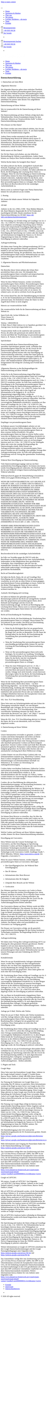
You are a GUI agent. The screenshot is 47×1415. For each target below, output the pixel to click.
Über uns (8, 15)
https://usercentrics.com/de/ (30, 854)
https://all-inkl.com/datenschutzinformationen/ (17, 216)
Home (7, 11)
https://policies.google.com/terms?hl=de (15, 1255)
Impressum (9, 1287)
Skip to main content (8, 2)
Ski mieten (9, 17)
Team (7, 21)
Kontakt (8, 23)
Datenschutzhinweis (12, 1289)
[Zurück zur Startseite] (10, 5)
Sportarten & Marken (13, 13)
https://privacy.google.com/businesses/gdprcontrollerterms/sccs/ (24, 1140)
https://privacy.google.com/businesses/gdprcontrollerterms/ (22, 1136)
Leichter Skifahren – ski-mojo (16, 19)
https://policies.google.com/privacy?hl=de (16, 1148)
